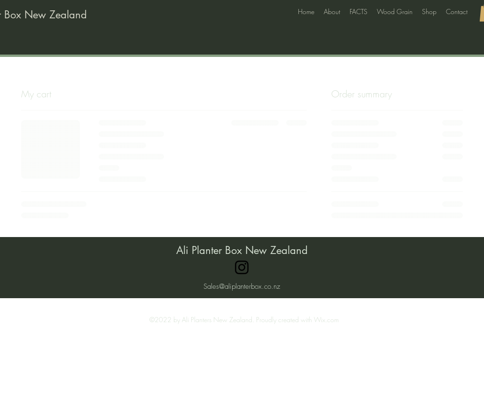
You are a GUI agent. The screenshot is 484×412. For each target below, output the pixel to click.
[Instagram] (242, 267)
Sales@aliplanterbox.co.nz (241, 286)
